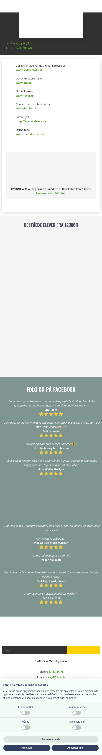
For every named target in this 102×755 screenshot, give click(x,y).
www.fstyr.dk (25, 95)
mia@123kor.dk (23, 48)
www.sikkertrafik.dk (29, 70)
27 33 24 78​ (22, 43)
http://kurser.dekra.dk (31, 121)
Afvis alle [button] (26, 747)
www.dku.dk (24, 82)
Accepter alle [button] (75, 747)
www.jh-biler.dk (26, 108)
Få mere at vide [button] (51, 739)
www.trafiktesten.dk (30, 134)
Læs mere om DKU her (51, 193)
